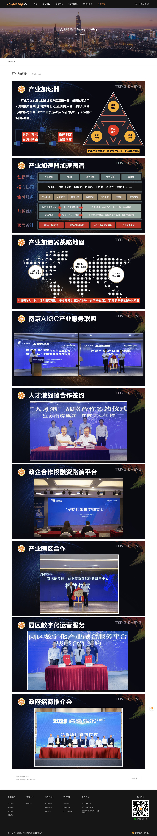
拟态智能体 (66, 803)
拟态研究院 (72, 4)
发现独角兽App (68, 811)
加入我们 (10, 811)
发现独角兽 (87, 4)
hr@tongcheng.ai (87, 807)
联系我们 (10, 815)
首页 (35, 4)
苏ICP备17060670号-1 (142, 833)
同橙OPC (101, 4)
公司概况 (10, 803)
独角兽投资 (66, 807)
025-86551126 (86, 803)
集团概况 (46, 4)
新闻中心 (59, 4)
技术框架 (25, 776)
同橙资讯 (29, 803)
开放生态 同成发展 (28, 779)
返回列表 (134, 778)
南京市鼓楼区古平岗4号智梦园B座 (91, 811)
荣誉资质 (10, 807)
